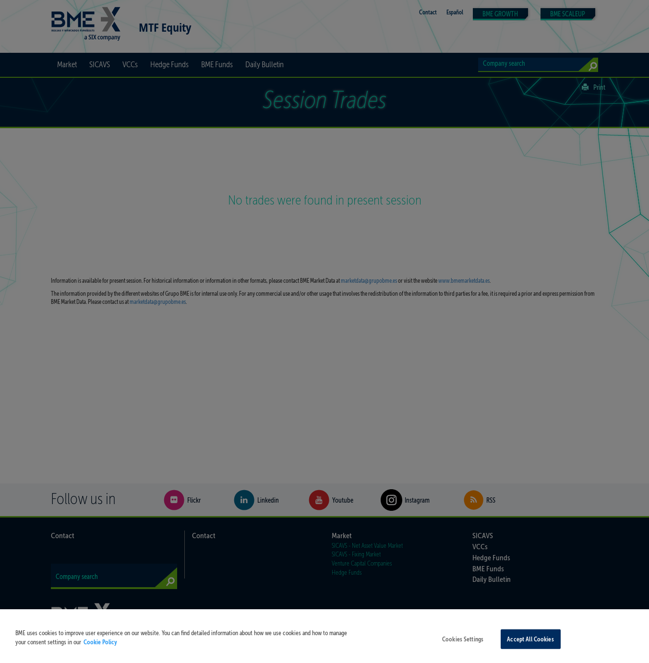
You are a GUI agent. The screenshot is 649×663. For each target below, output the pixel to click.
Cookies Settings (462, 646)
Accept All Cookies (530, 646)
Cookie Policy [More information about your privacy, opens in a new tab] (100, 649)
